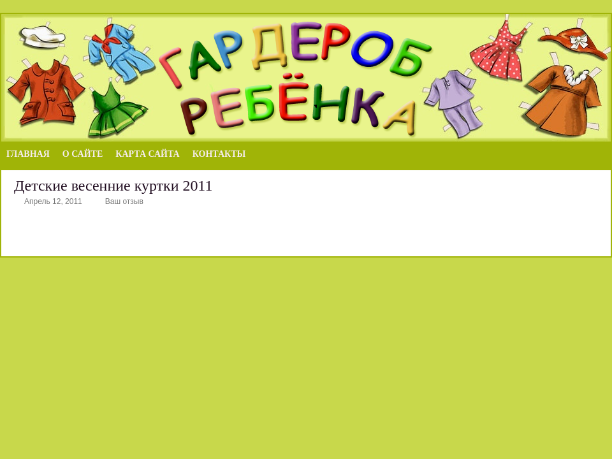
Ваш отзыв (124, 201)
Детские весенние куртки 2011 (113, 185)
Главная (28, 154)
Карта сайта (147, 154)
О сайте (82, 154)
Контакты (219, 154)
